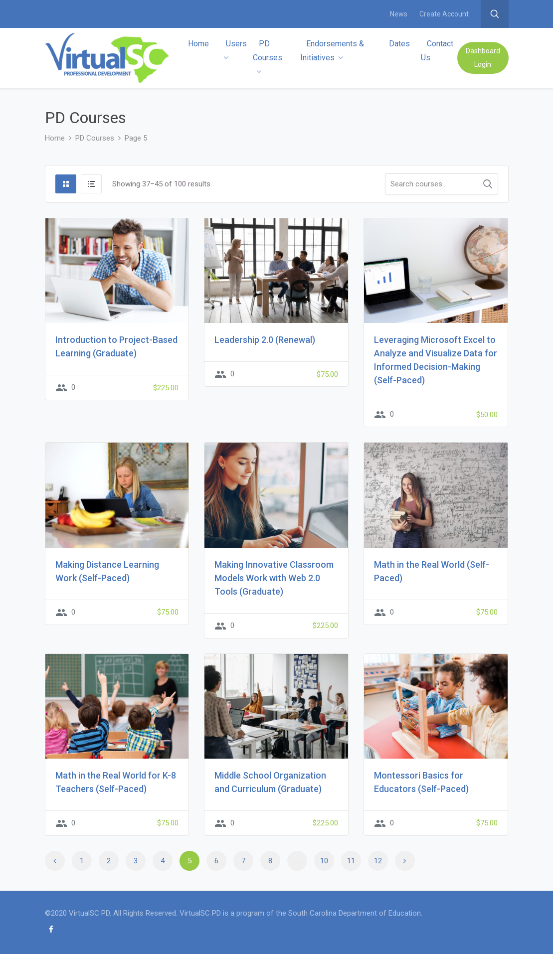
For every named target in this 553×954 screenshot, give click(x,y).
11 (351, 860)
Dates (399, 43)
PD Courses (267, 57)
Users (235, 50)
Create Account (444, 14)
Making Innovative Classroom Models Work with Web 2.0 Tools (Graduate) (274, 578)
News (398, 14)
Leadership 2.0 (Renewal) (264, 339)
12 (378, 860)
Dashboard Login (483, 57)
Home (198, 43)
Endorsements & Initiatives (332, 50)
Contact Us (437, 50)
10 (324, 860)
